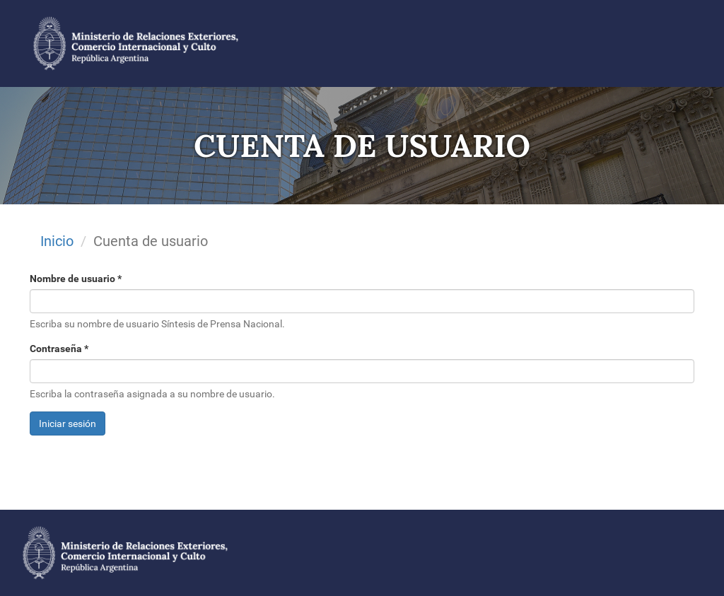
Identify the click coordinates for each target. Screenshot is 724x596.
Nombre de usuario (76, 278)
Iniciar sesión (67, 423)
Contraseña (59, 348)
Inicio (57, 241)
